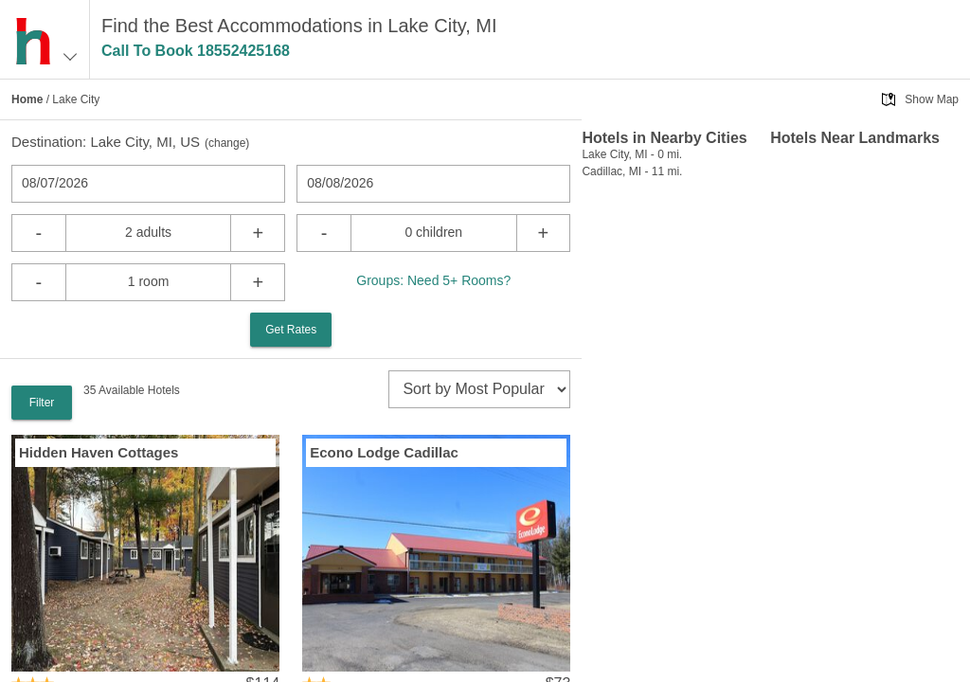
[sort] (479, 389)
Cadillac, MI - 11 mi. (632, 171)
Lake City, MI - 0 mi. (632, 154)
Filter (42, 402)
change (226, 143)
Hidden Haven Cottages (98, 452)
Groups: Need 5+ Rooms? (433, 280)
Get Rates (290, 329)
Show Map (932, 99)
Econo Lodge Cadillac (384, 452)
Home (27, 99)
